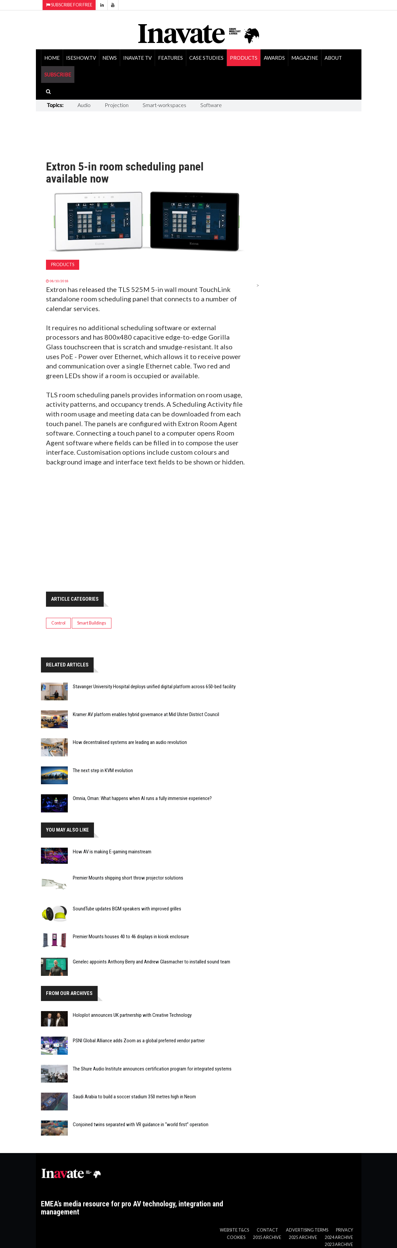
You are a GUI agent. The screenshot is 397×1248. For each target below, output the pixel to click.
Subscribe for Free (69, 4)
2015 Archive (267, 1237)
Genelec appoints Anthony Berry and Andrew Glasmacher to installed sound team (151, 962)
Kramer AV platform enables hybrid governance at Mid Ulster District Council (146, 714)
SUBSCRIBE (57, 74)
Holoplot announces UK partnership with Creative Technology (132, 1015)
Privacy (344, 1230)
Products (243, 58)
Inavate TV (137, 58)
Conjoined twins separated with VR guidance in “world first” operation (140, 1124)
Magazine (304, 58)
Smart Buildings (91, 623)
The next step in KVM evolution (103, 770)
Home (52, 58)
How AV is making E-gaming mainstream (112, 852)
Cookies (236, 1237)
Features (170, 58)
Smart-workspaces (164, 105)
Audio (84, 105)
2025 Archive (303, 1237)
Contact (267, 1230)
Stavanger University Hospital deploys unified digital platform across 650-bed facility (154, 687)
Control (58, 623)
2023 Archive (339, 1244)
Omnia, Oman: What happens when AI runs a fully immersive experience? (142, 798)
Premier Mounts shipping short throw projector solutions (128, 878)
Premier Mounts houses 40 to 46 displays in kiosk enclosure (131, 937)
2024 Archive (339, 1237)
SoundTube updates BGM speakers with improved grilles (127, 909)
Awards (274, 58)
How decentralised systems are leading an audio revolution (130, 742)
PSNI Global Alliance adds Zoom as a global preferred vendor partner (139, 1041)
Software (211, 105)
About (333, 58)
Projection (117, 105)
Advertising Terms (307, 1230)
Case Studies (206, 58)
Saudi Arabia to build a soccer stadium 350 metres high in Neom (134, 1097)
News (109, 58)
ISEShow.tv (81, 58)
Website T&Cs (234, 1230)
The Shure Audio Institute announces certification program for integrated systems (152, 1069)
